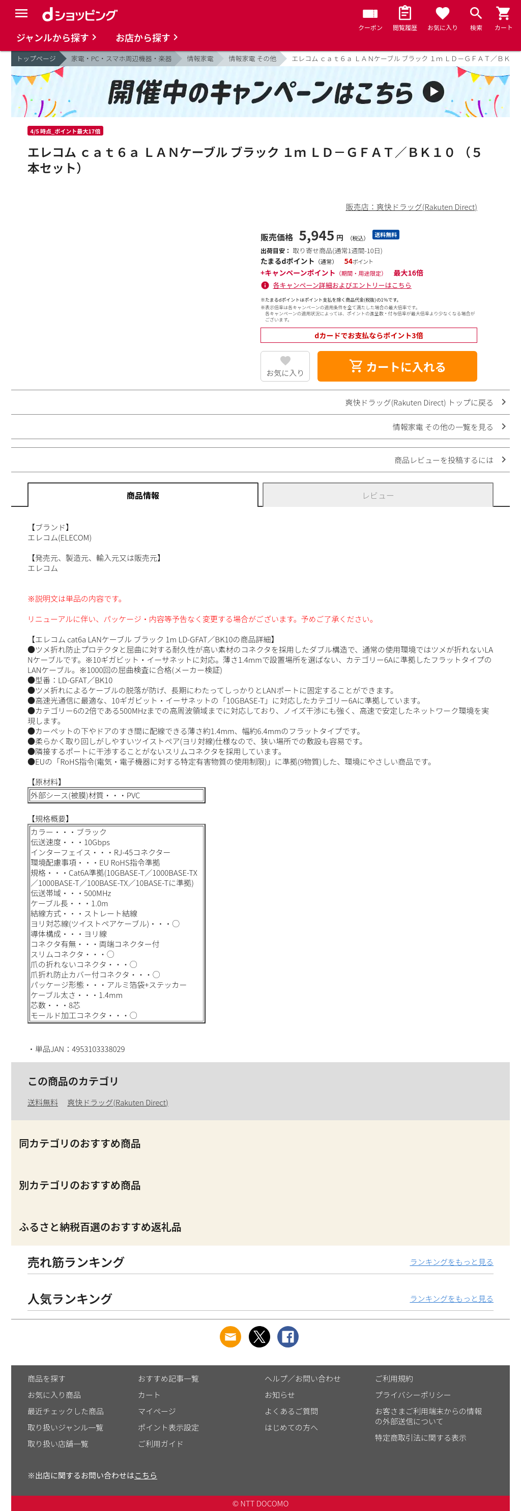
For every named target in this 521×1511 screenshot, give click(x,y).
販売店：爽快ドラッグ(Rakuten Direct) (411, 206)
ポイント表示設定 (168, 1427)
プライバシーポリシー (413, 1394)
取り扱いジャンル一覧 (65, 1427)
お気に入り (285, 372)
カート (149, 1394)
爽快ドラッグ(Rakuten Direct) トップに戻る (419, 402)
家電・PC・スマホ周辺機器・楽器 (121, 58)
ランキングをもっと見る (452, 1261)
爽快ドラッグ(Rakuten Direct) (117, 1102)
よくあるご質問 (291, 1411)
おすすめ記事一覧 (168, 1378)
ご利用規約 (394, 1378)
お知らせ (280, 1394)
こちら (145, 1475)
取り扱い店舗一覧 (58, 1443)
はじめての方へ (291, 1427)
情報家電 (200, 58)
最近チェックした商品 (65, 1411)
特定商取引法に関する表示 (421, 1437)
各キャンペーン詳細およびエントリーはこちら (342, 285)
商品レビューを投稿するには (444, 460)
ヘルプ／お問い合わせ (303, 1378)
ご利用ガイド (161, 1443)
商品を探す (46, 1378)
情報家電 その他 (252, 58)
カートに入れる (397, 366)
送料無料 (42, 1102)
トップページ (36, 58)
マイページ (157, 1411)
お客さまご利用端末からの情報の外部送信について (428, 1416)
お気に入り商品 (54, 1394)
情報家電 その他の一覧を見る (443, 426)
